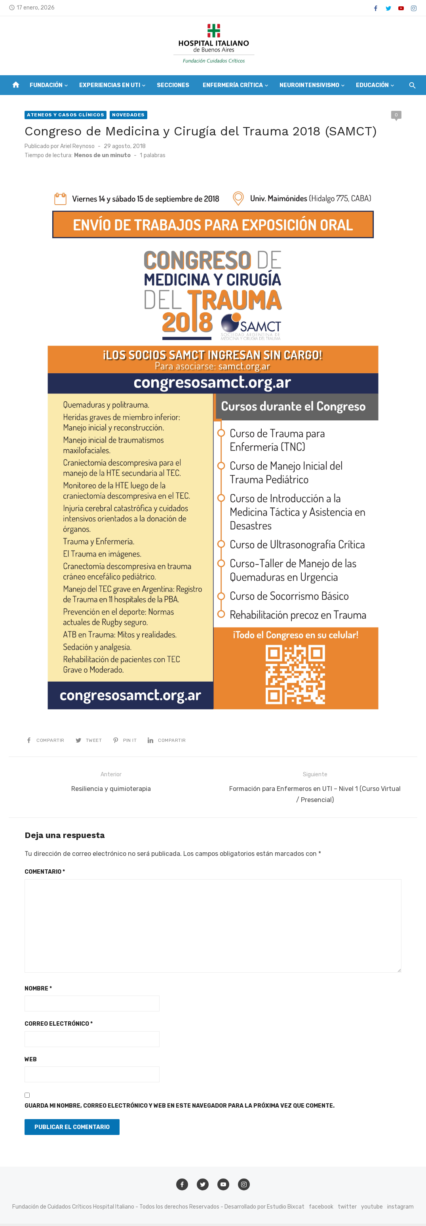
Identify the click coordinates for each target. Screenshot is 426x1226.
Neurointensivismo (309, 85)
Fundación (46, 85)
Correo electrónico (58, 1026)
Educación (372, 85)
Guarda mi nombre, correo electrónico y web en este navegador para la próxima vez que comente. (179, 1108)
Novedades (127, 115)
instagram (400, 1209)
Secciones (173, 85)
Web (30, 1062)
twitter (347, 1209)
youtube (372, 1209)
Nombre (37, 991)
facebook (321, 1209)
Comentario (44, 874)
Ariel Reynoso (76, 146)
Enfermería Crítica (233, 85)
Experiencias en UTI (109, 85)
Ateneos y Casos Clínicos (64, 115)
